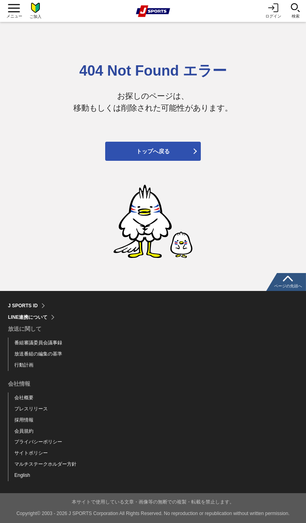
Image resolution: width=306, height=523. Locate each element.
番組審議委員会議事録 (38, 342)
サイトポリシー (31, 453)
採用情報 (23, 420)
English (22, 475)
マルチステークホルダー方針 (45, 464)
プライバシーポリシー (38, 442)
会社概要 (23, 397)
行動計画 (23, 365)
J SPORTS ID (23, 305)
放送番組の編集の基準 (38, 354)
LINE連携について (27, 317)
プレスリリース (31, 409)
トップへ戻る (153, 151)
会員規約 (23, 431)
